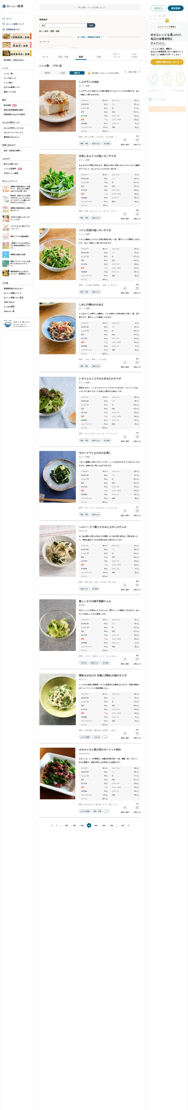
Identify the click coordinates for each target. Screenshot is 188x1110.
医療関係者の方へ (13, 29)
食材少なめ (96, 143)
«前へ (50, 825)
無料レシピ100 (10, 92)
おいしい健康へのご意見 (13, 297)
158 (66, 825)
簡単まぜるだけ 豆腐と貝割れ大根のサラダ (103, 675)
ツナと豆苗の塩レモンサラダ (95, 230)
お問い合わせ (9, 302)
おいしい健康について (15, 24)
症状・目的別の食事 (12, 150)
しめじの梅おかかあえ (91, 304)
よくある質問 (9, 306)
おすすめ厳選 (84, 737)
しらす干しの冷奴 (89, 81)
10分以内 (83, 663)
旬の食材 (107, 143)
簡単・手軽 (84, 143)
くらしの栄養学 (13, 168)
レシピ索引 (8, 82)
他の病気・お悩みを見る (14, 60)
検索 (91, 25)
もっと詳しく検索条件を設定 (88, 37)
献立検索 (10, 105)
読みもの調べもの (11, 164)
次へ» (129, 825)
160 (82, 825)
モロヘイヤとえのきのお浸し (95, 452)
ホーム (9, 18)
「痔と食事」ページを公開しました (91, 7)
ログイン (158, 8)
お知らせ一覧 (9, 311)
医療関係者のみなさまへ (13, 288)
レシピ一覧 (8, 73)
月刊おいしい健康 (11, 173)
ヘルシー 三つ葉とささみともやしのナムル (103, 526)
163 (103, 825)
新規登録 (175, 8)
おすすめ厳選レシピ (12, 87)
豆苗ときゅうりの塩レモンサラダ (97, 156)
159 (74, 825)
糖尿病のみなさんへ (12, 137)
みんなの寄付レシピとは (13, 128)
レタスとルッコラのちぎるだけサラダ (100, 378)
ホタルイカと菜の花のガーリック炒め (100, 749)
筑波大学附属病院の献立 (13, 110)
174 (122, 825)
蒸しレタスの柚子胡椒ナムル (95, 601)
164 (111, 825)
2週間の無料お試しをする (167, 62)
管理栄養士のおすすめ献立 (14, 114)
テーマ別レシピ (10, 78)
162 (95, 825)
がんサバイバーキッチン (13, 132)
